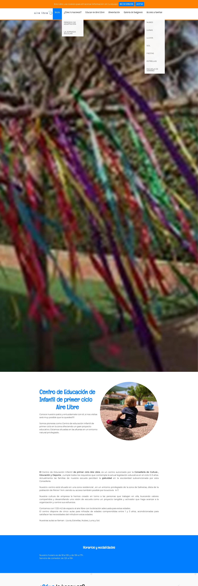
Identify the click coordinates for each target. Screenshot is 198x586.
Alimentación (114, 12)
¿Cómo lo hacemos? (72, 12)
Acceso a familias (154, 12)
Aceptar (140, 4)
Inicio (57, 12)
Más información (126, 4)
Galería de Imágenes (133, 12)
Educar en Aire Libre (94, 12)
